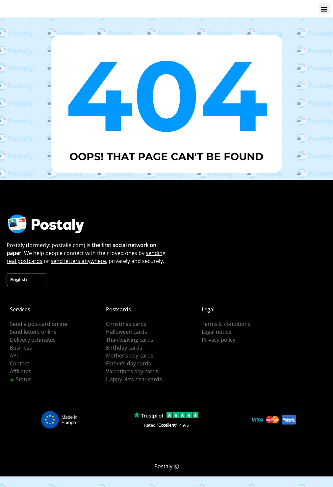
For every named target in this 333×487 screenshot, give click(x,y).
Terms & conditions (226, 324)
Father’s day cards (128, 363)
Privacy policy (218, 339)
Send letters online (33, 331)
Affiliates (20, 371)
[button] (324, 8)
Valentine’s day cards (132, 371)
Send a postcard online (38, 324)
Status (21, 379)
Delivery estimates (33, 339)
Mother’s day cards (129, 355)
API (14, 355)
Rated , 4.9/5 (166, 425)
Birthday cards (124, 347)
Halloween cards (126, 331)
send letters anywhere (78, 261)
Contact (19, 363)
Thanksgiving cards (129, 339)
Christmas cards (126, 324)
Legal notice (216, 331)
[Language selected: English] (27, 279)
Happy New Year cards (134, 379)
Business (21, 347)
